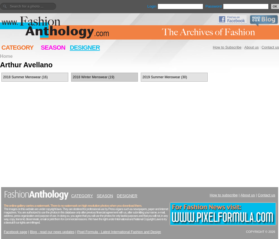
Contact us (270, 47)
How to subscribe (224, 195)
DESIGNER (85, 47)
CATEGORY (17, 47)
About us (251, 47)
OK (275, 6)
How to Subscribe (227, 47)
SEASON (53, 47)
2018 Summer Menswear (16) (25, 77)
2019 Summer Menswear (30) (164, 77)
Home (6, 56)
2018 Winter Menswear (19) (93, 77)
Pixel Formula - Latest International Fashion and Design (119, 232)
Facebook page (15, 232)
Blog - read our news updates (52, 232)
